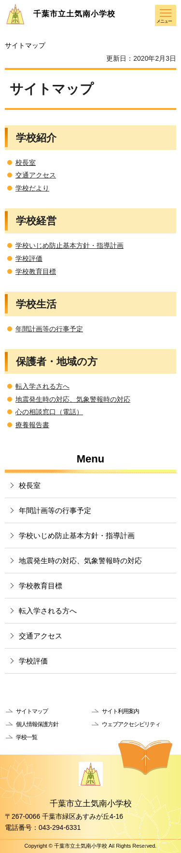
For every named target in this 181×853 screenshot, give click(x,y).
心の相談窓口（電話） (49, 412)
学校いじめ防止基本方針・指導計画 (69, 245)
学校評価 (28, 258)
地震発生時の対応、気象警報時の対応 (72, 399)
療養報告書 (32, 425)
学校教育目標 (35, 271)
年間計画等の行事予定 (49, 329)
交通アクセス (35, 175)
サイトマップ (32, 711)
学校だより (32, 188)
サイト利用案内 (120, 711)
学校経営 (36, 220)
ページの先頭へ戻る (145, 757)
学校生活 (36, 304)
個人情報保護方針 (37, 724)
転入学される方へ (42, 386)
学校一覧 (26, 737)
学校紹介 (36, 137)
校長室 (25, 162)
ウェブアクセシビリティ (131, 724)
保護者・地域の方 (56, 361)
